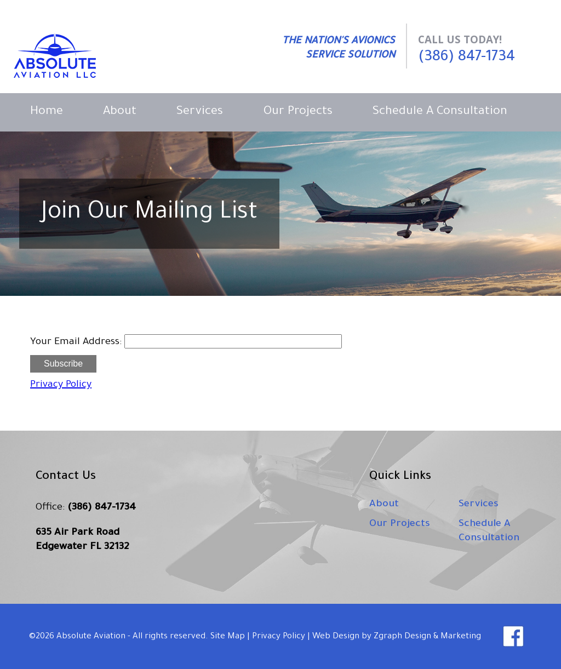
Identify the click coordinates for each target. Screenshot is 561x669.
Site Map (227, 637)
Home (46, 112)
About (119, 112)
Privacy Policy (60, 385)
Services (199, 112)
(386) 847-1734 (466, 58)
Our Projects (298, 112)
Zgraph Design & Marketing (427, 637)
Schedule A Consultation (440, 112)
